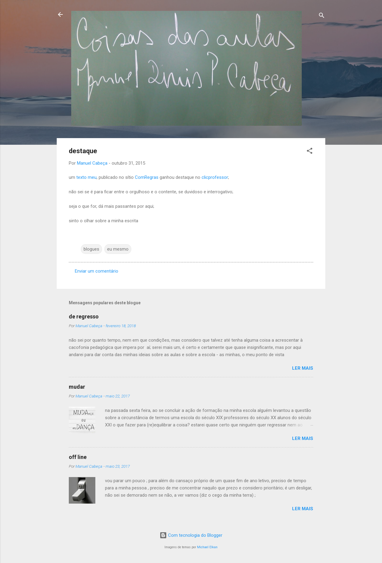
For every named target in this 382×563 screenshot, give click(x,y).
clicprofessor (215, 177)
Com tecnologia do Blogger (191, 535)
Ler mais (302, 368)
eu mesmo (118, 249)
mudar (77, 387)
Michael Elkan (207, 547)
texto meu (86, 177)
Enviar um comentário (96, 271)
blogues (91, 249)
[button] (309, 152)
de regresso (84, 316)
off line (78, 457)
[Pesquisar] (321, 16)
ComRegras (146, 177)
